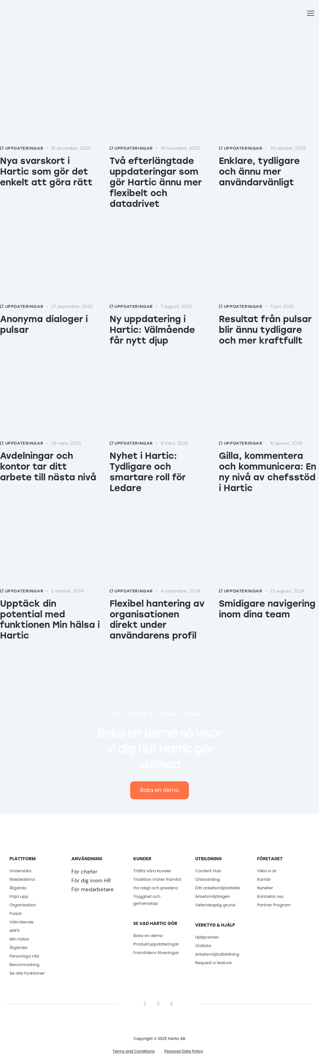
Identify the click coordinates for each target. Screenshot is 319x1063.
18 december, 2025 (71, 148)
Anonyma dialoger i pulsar (44, 324)
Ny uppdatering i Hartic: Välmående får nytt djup (152, 330)
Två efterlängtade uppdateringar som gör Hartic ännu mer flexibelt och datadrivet (156, 182)
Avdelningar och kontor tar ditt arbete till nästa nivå (48, 466)
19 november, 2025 (180, 148)
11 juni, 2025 (282, 306)
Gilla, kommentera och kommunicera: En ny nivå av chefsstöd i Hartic (267, 471)
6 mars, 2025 (174, 443)
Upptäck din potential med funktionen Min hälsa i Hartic (50, 619)
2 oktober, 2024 (67, 591)
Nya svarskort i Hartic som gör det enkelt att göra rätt (46, 171)
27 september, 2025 (72, 306)
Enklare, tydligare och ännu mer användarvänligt (259, 171)
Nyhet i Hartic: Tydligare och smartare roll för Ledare (148, 471)
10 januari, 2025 (286, 443)
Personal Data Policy (183, 1051)
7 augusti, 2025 (176, 306)
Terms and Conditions (134, 1051)
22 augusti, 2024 (287, 591)
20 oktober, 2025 (288, 148)
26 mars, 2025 (66, 443)
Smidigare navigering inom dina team (267, 609)
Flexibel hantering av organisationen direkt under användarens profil (157, 619)
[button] (310, 13)
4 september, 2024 (181, 591)
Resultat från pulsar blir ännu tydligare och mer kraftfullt (265, 330)
